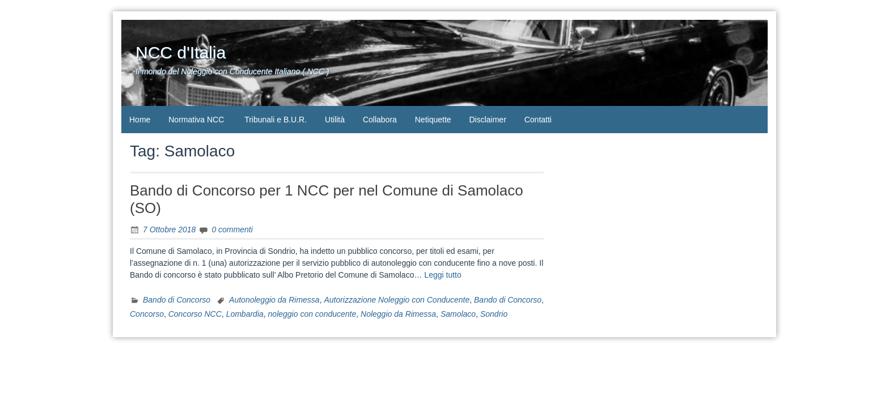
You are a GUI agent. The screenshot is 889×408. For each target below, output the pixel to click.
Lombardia (245, 313)
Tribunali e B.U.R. (275, 119)
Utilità (335, 119)
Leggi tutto (442, 274)
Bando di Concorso (176, 299)
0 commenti (231, 229)
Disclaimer (487, 119)
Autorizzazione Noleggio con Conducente (396, 299)
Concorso (147, 313)
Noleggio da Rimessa (398, 313)
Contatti (538, 119)
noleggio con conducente (312, 313)
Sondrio (493, 313)
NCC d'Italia (181, 52)
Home (139, 119)
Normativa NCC (196, 119)
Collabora (380, 119)
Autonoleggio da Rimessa (274, 299)
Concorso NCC (195, 313)
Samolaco (458, 313)
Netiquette (433, 119)
